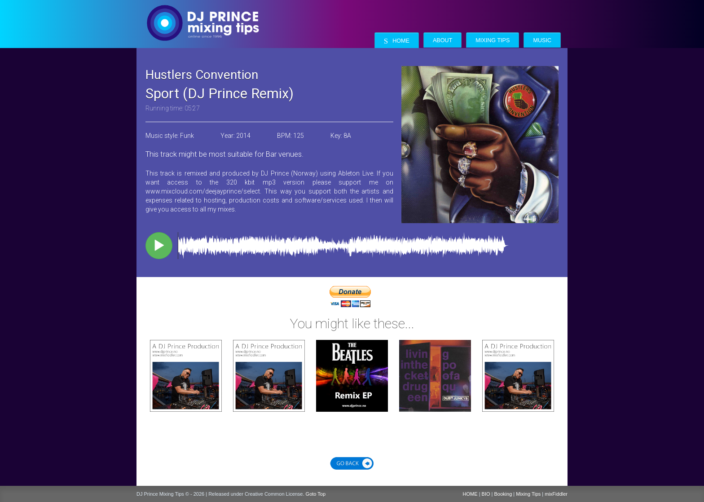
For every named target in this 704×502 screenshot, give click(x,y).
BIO (486, 494)
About (442, 40)
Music (542, 40)
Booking (503, 494)
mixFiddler (556, 494)
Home (396, 41)
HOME (470, 494)
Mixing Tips (492, 40)
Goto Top (316, 494)
